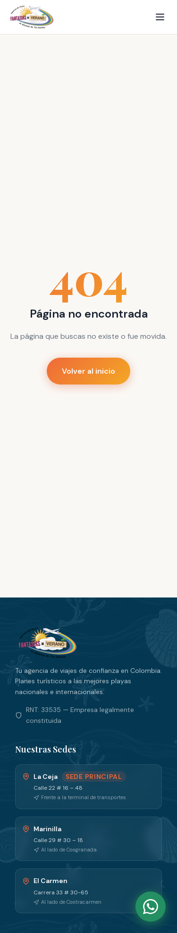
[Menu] (160, 17)
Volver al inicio (88, 371)
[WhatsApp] (150, 907)
